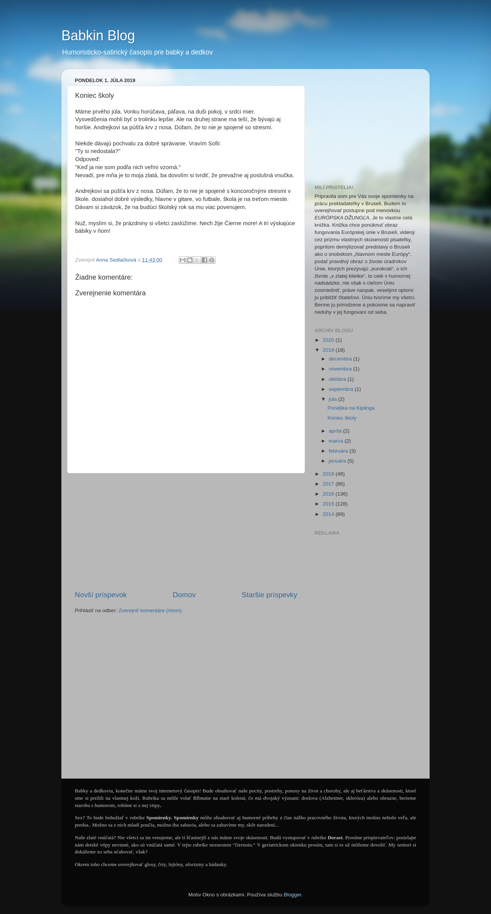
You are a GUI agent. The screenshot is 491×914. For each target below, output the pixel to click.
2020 (329, 340)
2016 (329, 494)
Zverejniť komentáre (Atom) (150, 610)
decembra (341, 359)
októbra (338, 379)
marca (336, 441)
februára (339, 451)
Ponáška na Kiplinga (351, 408)
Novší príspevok (101, 595)
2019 (329, 350)
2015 (329, 504)
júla (333, 399)
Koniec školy (342, 418)
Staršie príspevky (269, 595)
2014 (329, 514)
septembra (342, 389)
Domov (184, 595)
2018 (329, 474)
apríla (336, 431)
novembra (341, 369)
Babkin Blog (98, 35)
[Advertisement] (186, 532)
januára (338, 461)
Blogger (292, 895)
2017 (329, 484)
